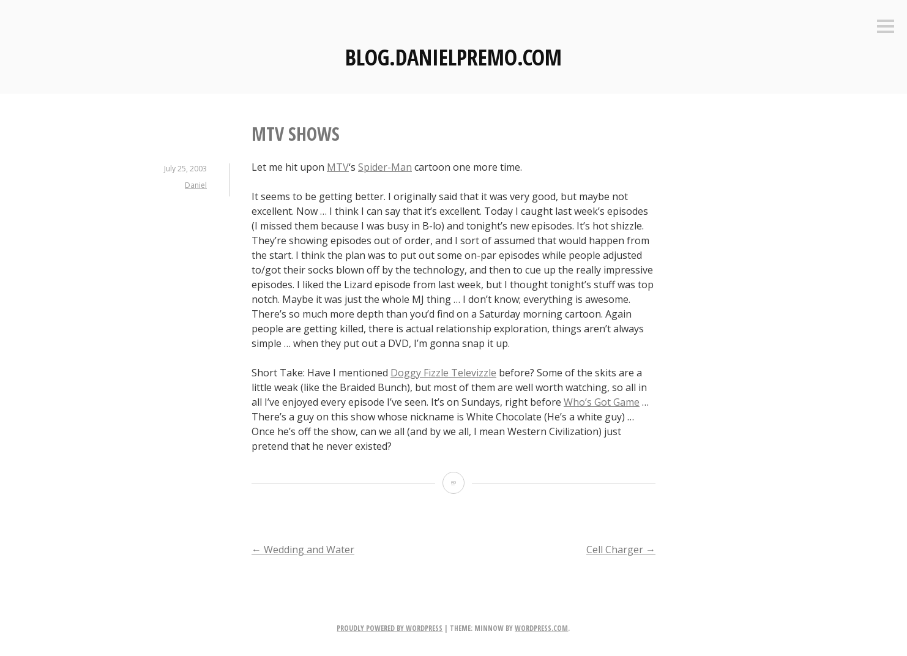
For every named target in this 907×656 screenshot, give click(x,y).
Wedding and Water (303, 549)
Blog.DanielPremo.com (453, 57)
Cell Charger (620, 549)
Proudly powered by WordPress (389, 628)
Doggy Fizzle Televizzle (443, 372)
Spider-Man (385, 167)
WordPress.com (541, 628)
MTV (338, 167)
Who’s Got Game (602, 402)
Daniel (196, 185)
